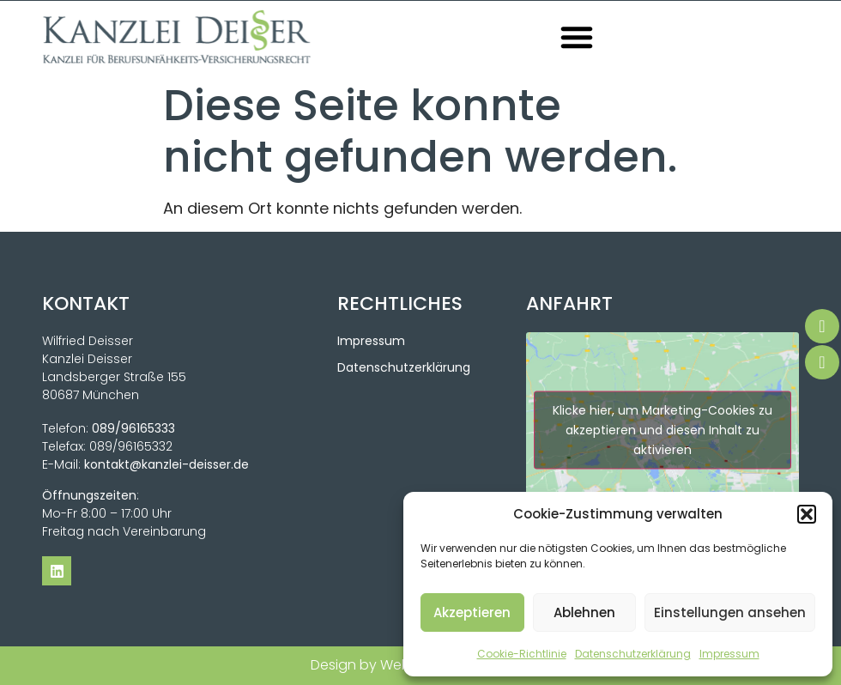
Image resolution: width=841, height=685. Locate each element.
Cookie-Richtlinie (521, 653)
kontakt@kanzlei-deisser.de (166, 464)
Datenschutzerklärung (633, 653)
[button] (806, 514)
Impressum (729, 653)
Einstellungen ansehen (730, 612)
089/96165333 (133, 428)
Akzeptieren (472, 612)
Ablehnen (584, 612)
